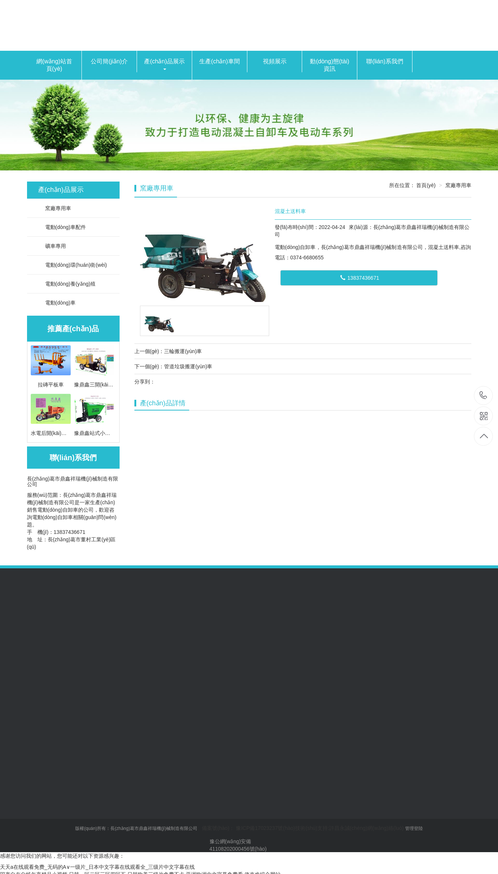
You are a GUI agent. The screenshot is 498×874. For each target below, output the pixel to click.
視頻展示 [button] (275, 61)
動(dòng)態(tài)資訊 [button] (329, 65)
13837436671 (359, 278)
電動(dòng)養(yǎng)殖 (67, 284)
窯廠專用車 (54, 208)
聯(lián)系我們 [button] (384, 61)
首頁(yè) (425, 185)
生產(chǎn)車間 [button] (219, 61)
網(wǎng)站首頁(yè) (54, 65)
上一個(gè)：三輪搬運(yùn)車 (168, 351)
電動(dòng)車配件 (62, 227)
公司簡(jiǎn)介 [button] (109, 61)
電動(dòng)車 (57, 303)
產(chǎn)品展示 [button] (164, 64)
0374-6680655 (483, 396)
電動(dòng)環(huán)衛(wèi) (72, 265)
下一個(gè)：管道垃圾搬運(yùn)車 (173, 366)
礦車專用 (52, 246)
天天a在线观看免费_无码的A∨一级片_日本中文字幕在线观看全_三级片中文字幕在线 (97, 867)
